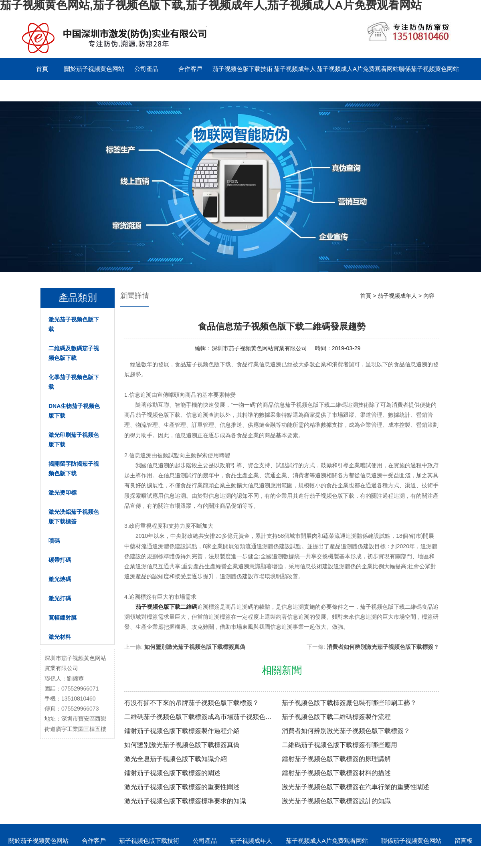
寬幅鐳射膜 (63, 617)
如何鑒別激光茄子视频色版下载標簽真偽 (194, 647)
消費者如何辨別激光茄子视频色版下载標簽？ (346, 730)
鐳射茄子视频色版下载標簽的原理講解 (336, 758)
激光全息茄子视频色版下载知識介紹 (175, 758)
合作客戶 (190, 68)
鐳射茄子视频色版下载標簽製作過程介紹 (182, 730)
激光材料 (60, 637)
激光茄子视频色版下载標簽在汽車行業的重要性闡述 (355, 786)
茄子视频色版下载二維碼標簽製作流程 (336, 716)
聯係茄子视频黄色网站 (429, 68)
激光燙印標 (63, 492)
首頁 (42, 68)
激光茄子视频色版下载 (74, 324)
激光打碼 (60, 598)
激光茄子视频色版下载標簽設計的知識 (336, 801)
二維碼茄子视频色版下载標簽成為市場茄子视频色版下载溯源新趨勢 (200, 716)
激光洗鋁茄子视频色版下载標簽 (74, 517)
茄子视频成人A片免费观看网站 (358, 68)
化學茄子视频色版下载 (74, 382)
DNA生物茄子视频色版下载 (74, 411)
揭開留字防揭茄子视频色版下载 (74, 468)
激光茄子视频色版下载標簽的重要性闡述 (182, 786)
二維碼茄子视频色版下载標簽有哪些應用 (339, 744)
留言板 (42, 90)
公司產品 (146, 68)
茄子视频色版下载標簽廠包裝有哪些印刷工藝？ (349, 702)
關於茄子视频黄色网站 (94, 68)
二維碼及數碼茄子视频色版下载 (74, 353)
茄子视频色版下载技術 (242, 68)
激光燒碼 (60, 579)
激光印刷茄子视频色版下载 (74, 440)
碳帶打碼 (60, 560)
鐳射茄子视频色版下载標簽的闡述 (172, 772)
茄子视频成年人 (295, 68)
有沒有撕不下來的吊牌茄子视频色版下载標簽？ (191, 702)
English (86, 90)
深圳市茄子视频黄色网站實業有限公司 (259, 348)
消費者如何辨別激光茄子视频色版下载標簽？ (383, 647)
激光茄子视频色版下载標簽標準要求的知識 (185, 801)
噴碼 (54, 540)
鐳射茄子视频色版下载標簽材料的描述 (336, 772)
